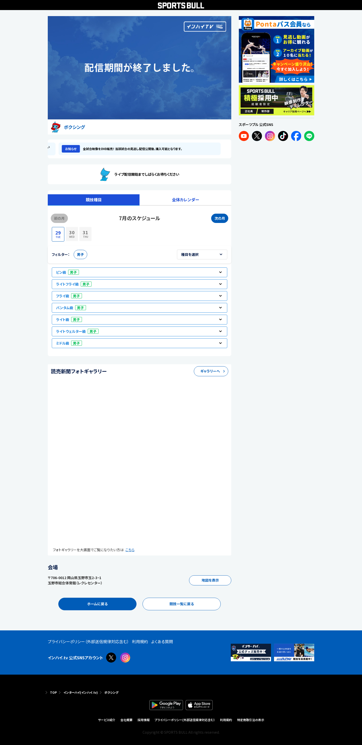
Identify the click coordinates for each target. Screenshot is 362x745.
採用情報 (144, 720)
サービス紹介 (106, 720)
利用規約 (226, 720)
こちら (129, 549)
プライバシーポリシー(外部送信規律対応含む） (185, 720)
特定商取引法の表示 (250, 720)
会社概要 (126, 720)
